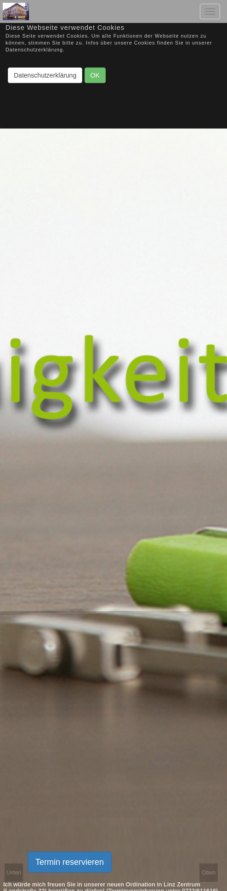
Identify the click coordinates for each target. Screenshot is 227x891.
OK (95, 75)
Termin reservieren (69, 862)
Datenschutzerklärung (45, 75)
